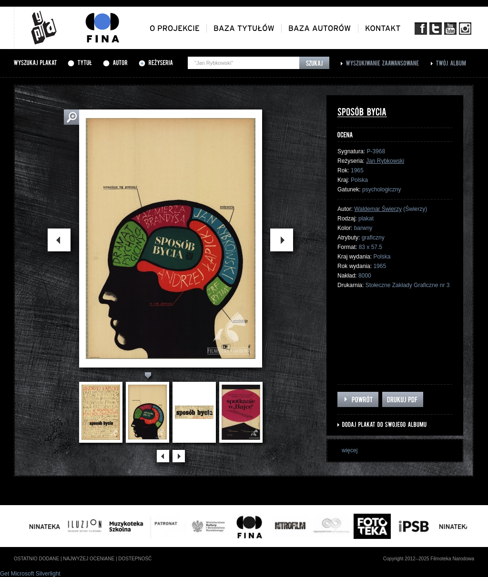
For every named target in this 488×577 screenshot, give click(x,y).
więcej (349, 450)
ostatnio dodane (36, 558)
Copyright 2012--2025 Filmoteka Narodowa (428, 558)
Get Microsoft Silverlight (30, 573)
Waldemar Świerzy (378, 209)
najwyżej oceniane (88, 558)
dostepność (135, 558)
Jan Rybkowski (385, 161)
